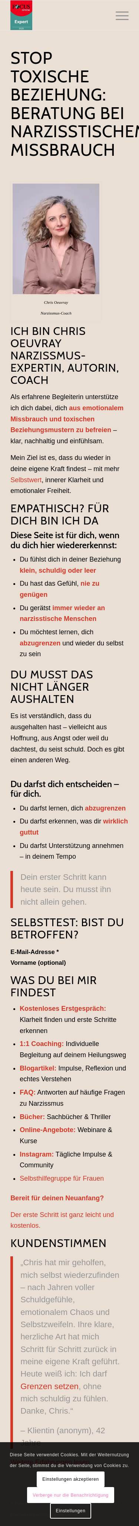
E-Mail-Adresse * (34, 952)
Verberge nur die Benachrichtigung (71, 1495)
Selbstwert (26, 480)
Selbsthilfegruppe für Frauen (62, 1178)
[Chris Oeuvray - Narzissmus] (57, 15)
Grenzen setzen (49, 1386)
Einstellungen (71, 1510)
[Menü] (118, 15)
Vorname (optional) (38, 962)
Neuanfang (82, 1198)
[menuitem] (118, 15)
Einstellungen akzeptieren (70, 1479)
